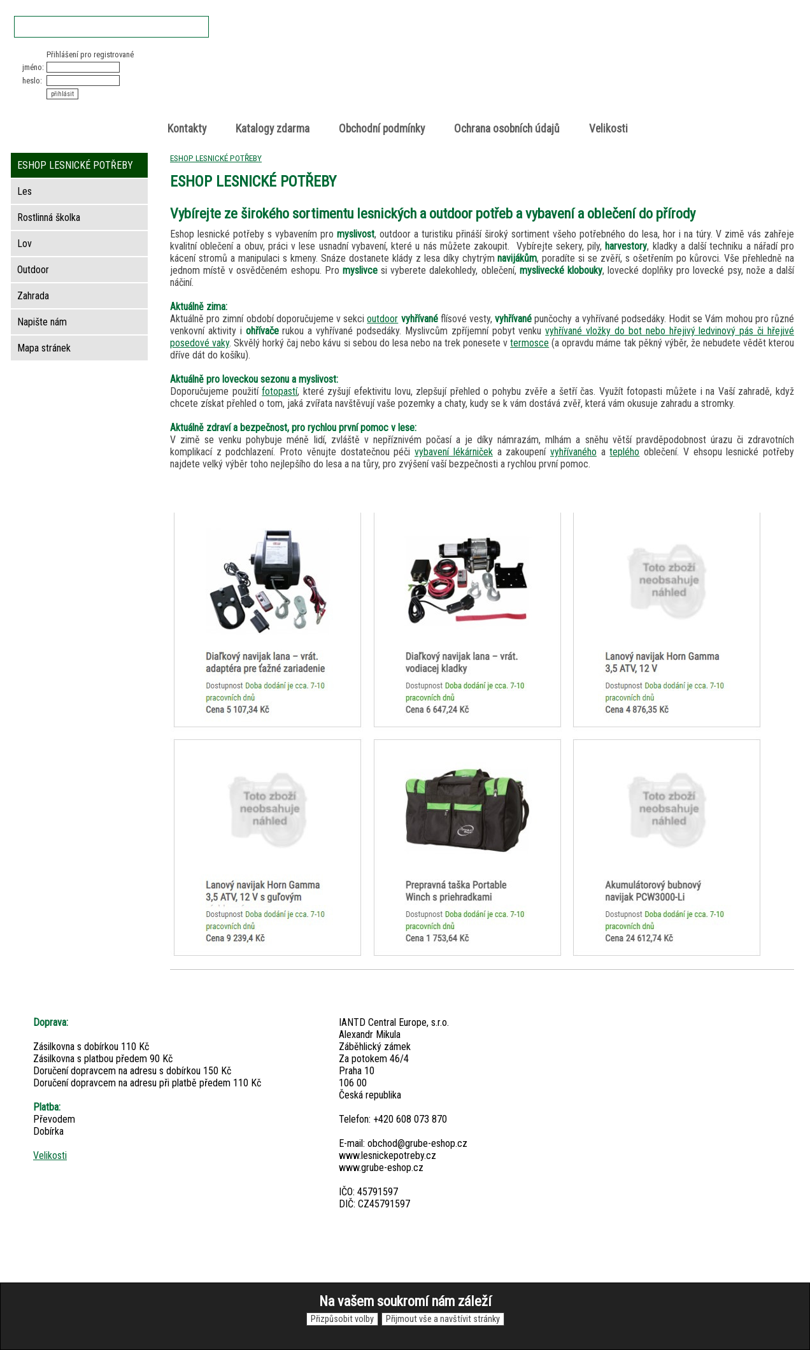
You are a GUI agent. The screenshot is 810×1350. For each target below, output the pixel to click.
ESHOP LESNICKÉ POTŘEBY (216, 158)
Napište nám (42, 322)
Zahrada (33, 296)
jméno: (33, 67)
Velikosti (608, 128)
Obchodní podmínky (382, 128)
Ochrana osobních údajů (507, 128)
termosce (529, 343)
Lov (24, 244)
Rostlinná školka (48, 217)
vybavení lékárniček (454, 452)
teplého (624, 452)
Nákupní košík (646, 60)
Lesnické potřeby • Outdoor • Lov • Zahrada (409, 83)
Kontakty (186, 128)
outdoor (382, 319)
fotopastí (279, 391)
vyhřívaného (573, 452)
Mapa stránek (44, 348)
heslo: (32, 80)
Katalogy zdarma (272, 128)
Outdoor (33, 270)
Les (24, 191)
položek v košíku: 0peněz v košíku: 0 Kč (659, 72)
